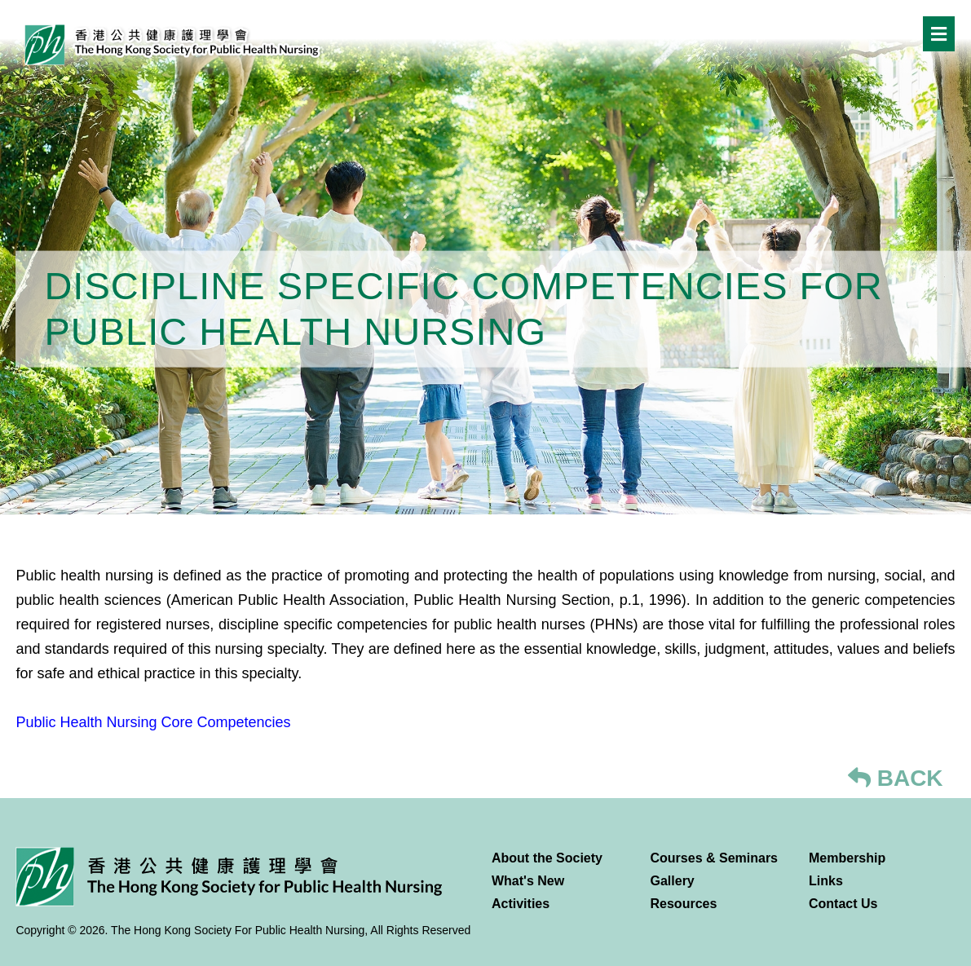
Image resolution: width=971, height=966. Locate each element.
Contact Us (843, 904)
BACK (895, 778)
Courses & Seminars (715, 858)
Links (826, 881)
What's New (528, 881)
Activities (520, 904)
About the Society (547, 858)
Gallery (673, 881)
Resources (684, 904)
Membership (847, 858)
